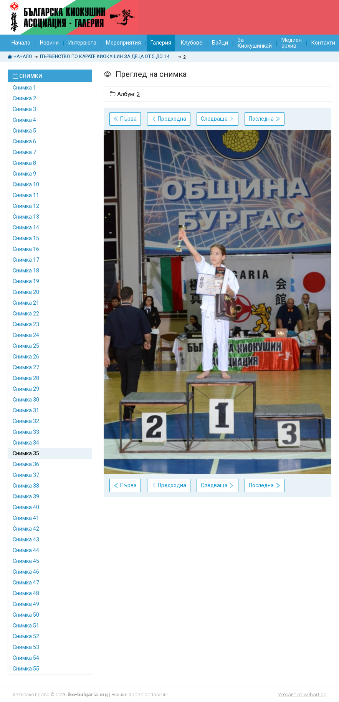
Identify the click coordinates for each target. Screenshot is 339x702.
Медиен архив (291, 43)
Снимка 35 (26, 453)
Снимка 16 (26, 249)
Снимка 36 (26, 464)
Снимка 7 (24, 152)
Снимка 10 (26, 184)
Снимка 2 (24, 98)
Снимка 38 (26, 486)
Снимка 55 (26, 668)
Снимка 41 (26, 518)
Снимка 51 (26, 625)
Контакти (323, 43)
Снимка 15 (26, 238)
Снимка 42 (26, 529)
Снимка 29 (26, 389)
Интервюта (82, 43)
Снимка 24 (26, 335)
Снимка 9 (24, 174)
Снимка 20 (26, 292)
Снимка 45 (26, 561)
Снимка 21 (26, 303)
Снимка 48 (26, 593)
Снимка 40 (26, 507)
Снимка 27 (26, 367)
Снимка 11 (26, 195)
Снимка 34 (26, 443)
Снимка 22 (26, 313)
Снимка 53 (26, 647)
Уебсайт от (302, 694)
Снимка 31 (26, 410)
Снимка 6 (24, 141)
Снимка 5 (24, 131)
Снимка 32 (26, 421)
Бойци (220, 43)
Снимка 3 (24, 109)
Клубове (191, 43)
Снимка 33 (26, 432)
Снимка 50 (26, 615)
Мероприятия (123, 43)
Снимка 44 (26, 550)
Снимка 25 (26, 346)
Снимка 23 (26, 324)
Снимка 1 (24, 88)
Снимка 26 (26, 356)
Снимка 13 (26, 217)
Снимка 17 (26, 260)
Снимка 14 (26, 227)
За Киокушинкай (255, 43)
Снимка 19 (26, 281)
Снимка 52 (26, 636)
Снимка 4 (24, 120)
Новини (49, 43)
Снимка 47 (26, 582)
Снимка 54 (26, 658)
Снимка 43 (26, 539)
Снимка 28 (26, 378)
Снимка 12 (26, 206)
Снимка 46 (26, 572)
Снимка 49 (26, 604)
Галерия (160, 43)
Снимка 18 (26, 270)
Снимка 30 (26, 400)
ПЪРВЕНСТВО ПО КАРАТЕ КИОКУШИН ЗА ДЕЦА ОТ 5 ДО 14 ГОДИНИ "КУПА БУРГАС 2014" (107, 56)
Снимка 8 (24, 163)
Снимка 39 (26, 496)
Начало (21, 43)
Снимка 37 (26, 475)
